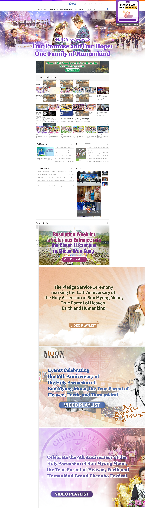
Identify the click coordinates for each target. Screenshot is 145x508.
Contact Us (61, 240)
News (45, 9)
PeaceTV (72, 4)
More (108, 124)
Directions (54, 240)
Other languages (79, 9)
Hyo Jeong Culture (63, 9)
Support (71, 9)
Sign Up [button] (106, 6)
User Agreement (40, 240)
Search (107, 9)
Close (136, 24)
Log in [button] (102, 6)
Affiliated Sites (105, 242)
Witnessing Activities (53, 9)
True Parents (39, 9)
